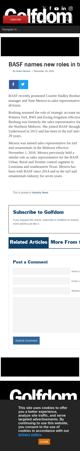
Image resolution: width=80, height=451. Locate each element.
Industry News (40, 192)
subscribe (15, 19)
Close (44, 441)
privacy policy (29, 434)
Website (75, 291)
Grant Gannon (23, 71)
